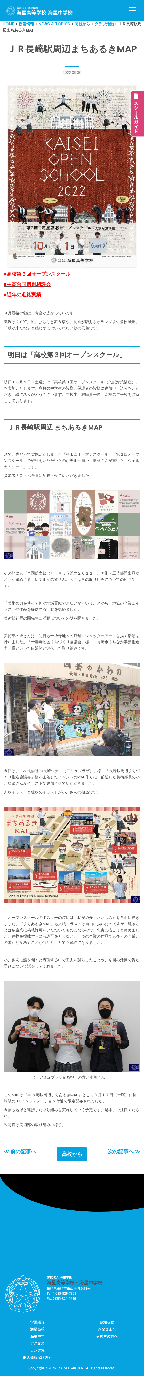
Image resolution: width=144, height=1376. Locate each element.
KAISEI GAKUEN (71, 1367)
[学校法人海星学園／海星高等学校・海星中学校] (39, 11)
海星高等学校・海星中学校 (74, 1282)
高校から (72, 1154)
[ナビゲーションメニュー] (132, 10)
